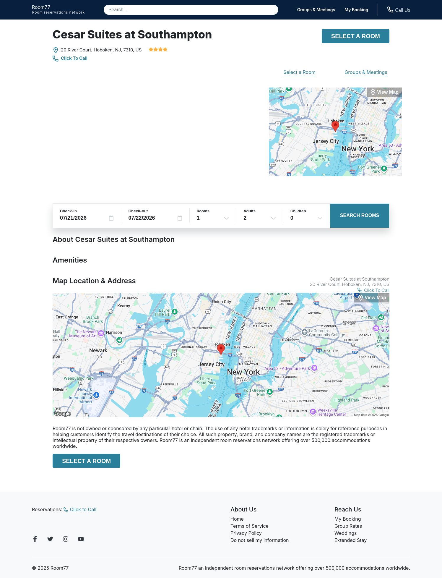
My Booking (356, 10)
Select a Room (355, 36)
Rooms (203, 210)
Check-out (138, 210)
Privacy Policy (246, 533)
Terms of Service (249, 526)
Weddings (345, 533)
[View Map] (371, 298)
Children (298, 210)
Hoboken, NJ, (108, 50)
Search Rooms (359, 215)
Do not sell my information (259, 540)
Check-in (68, 210)
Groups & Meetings (316, 10)
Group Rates (348, 526)
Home (237, 519)
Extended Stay (350, 540)
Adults (249, 210)
